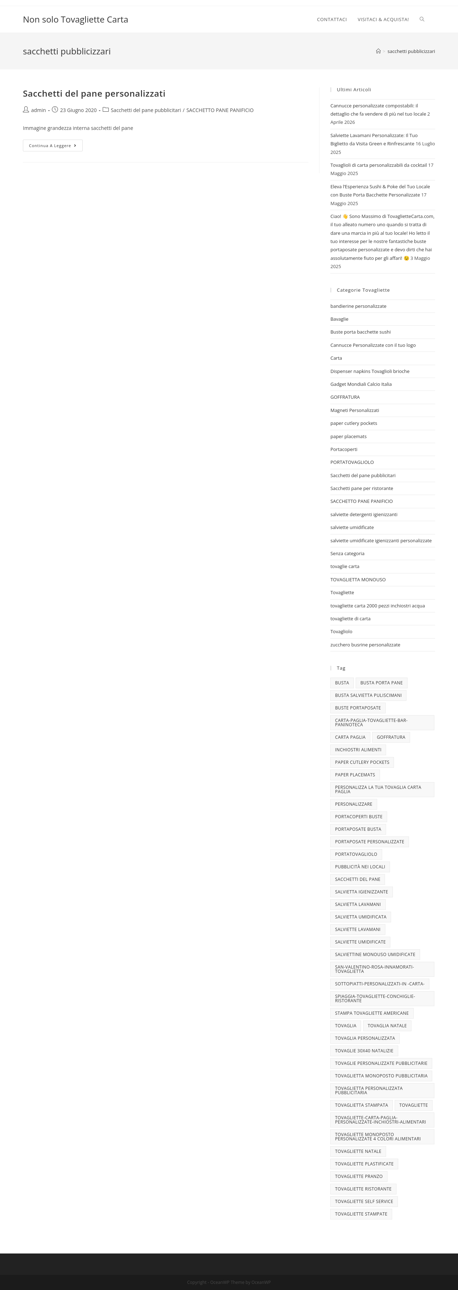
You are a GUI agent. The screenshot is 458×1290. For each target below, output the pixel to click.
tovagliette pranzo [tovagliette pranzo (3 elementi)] (359, 1176)
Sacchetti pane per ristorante (361, 488)
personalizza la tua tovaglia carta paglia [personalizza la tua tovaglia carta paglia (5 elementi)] (378, 789)
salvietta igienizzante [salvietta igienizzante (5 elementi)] (361, 892)
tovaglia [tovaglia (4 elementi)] (345, 1026)
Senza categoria (347, 553)
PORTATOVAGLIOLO (352, 462)
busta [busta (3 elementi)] (342, 683)
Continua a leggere (56, 146)
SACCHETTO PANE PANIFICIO (220, 110)
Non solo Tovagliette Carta (75, 19)
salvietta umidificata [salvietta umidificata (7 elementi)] (360, 917)
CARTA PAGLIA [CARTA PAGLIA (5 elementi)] (350, 737)
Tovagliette (342, 592)
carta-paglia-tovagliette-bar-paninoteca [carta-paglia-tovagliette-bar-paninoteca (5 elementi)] (371, 722)
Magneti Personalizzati (354, 410)
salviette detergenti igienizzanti (363, 514)
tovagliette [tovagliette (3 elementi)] (413, 1105)
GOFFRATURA (345, 397)
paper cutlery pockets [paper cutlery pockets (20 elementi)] (362, 762)
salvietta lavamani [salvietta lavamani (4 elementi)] (358, 904)
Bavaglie (339, 319)
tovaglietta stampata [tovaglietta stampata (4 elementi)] (361, 1105)
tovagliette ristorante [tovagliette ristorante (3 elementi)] (363, 1189)
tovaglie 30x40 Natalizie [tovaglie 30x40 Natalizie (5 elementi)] (364, 1051)
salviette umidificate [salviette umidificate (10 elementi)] (360, 942)
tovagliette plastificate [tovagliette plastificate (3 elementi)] (364, 1164)
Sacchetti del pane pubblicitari (146, 110)
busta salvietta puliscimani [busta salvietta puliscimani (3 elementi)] (368, 695)
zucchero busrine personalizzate (365, 644)
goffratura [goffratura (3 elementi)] (391, 737)
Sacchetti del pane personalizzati (94, 93)
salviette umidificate (352, 527)
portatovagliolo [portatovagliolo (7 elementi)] (356, 854)
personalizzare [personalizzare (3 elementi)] (353, 804)
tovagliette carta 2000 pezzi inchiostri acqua (377, 605)
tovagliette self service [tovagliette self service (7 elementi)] (364, 1201)
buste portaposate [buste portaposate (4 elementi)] (358, 708)
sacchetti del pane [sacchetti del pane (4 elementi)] (357, 879)
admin (38, 110)
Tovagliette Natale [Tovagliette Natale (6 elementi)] (358, 1151)
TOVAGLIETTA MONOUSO (358, 579)
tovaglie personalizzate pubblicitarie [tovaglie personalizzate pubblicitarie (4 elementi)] (381, 1063)
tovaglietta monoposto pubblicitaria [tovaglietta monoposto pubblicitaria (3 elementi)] (381, 1076)
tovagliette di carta (350, 618)
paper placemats (348, 436)
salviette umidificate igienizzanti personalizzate (381, 540)
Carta (336, 358)
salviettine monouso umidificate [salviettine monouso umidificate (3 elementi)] (375, 954)
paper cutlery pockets (353, 423)
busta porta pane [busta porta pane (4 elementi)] (381, 683)
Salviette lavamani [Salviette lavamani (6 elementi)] (357, 929)
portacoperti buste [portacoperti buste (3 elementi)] (359, 817)
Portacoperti (343, 449)
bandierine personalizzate (358, 306)
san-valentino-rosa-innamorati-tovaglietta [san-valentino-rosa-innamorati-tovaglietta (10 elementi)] (374, 969)
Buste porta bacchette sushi (360, 332)
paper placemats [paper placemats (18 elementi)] (355, 775)
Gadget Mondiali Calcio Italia (361, 384)
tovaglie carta (344, 566)
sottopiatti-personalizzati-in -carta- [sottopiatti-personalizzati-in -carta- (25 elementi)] (379, 984)
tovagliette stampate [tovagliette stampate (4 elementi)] (361, 1214)
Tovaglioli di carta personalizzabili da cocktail (378, 165)
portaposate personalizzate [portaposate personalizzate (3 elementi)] (369, 842)
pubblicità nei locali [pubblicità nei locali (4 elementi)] (360, 867)
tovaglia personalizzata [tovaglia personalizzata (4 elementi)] (365, 1038)
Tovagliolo (341, 631)
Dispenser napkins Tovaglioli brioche (369, 371)
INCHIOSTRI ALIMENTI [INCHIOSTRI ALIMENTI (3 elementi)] (358, 750)
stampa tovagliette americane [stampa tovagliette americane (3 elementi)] (372, 1013)
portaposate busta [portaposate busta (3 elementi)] (358, 829)
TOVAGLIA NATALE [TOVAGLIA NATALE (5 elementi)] (387, 1026)
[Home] (378, 51)
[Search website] (422, 19)
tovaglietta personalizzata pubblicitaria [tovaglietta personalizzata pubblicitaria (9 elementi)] (369, 1090)
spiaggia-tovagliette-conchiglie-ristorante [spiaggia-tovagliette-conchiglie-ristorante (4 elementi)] (375, 998)
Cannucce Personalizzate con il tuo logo (373, 345)
